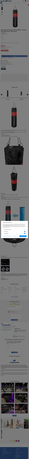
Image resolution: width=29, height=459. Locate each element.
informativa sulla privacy (7, 225)
